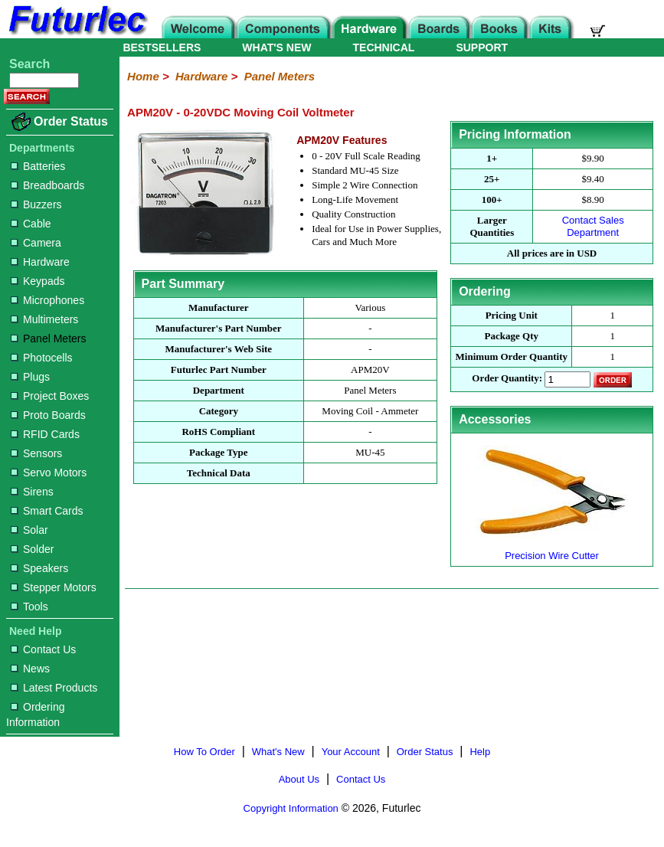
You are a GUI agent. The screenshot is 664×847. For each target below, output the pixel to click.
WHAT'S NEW (276, 47)
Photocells (42, 358)
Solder (32, 549)
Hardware (40, 262)
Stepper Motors (53, 587)
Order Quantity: (507, 378)
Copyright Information (291, 808)
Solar (29, 530)
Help (479, 751)
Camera (36, 243)
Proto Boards (48, 415)
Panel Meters (48, 338)
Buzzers (36, 204)
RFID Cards (45, 434)
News (30, 668)
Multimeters (44, 319)
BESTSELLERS (162, 47)
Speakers (39, 568)
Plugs (30, 377)
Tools (29, 606)
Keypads (37, 281)
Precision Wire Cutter (552, 549)
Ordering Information (35, 714)
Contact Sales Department (593, 226)
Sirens (32, 492)
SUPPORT (482, 47)
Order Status (71, 121)
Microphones (47, 300)
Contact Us (43, 649)
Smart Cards (47, 511)
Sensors (36, 453)
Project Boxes (50, 396)
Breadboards (47, 185)
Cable (31, 223)
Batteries (38, 166)
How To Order (204, 751)
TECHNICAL (384, 47)
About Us (299, 779)
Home (143, 76)
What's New (278, 751)
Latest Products (54, 688)
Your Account (351, 751)
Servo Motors (49, 472)
